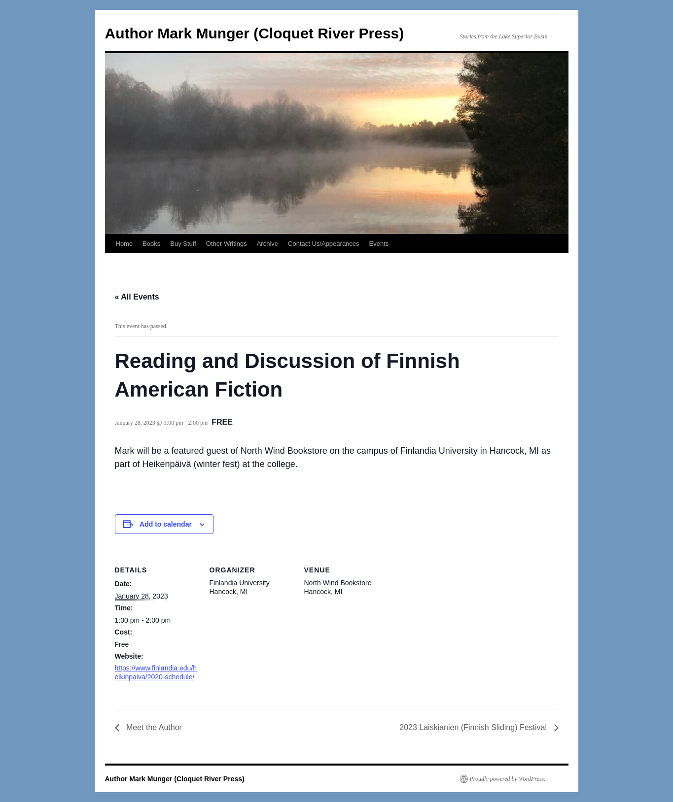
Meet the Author (153, 727)
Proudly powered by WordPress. (508, 778)
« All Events (137, 297)
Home (124, 243)
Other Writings (226, 243)
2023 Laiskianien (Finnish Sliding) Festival (474, 727)
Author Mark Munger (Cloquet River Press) (254, 33)
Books (151, 243)
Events (379, 243)
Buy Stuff (183, 243)
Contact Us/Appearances (323, 243)
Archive (267, 243)
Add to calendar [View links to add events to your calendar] (166, 524)
